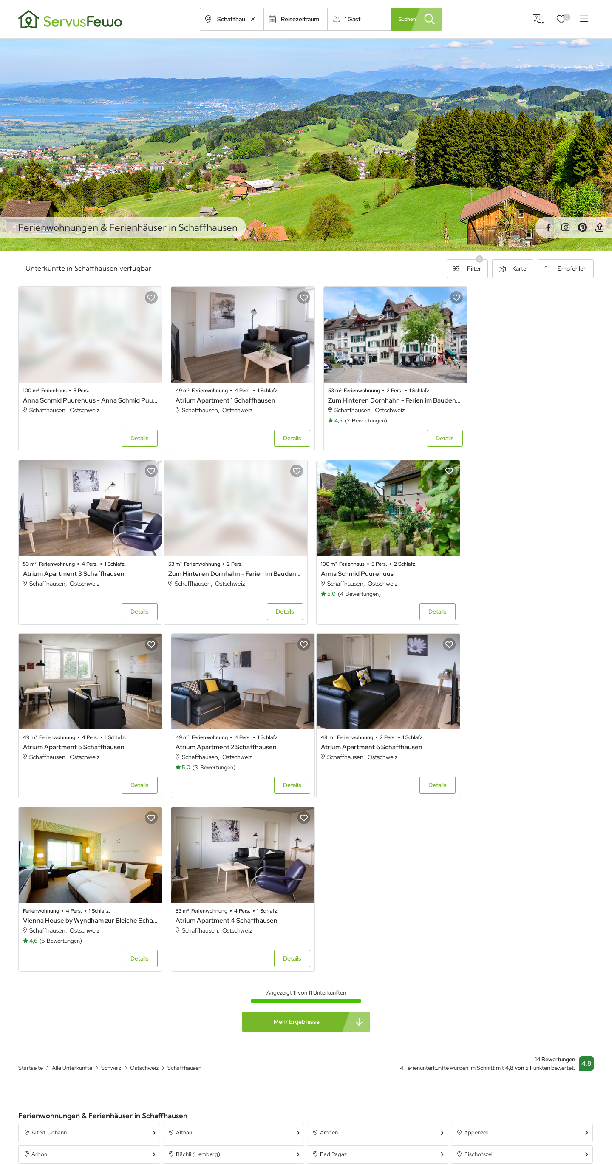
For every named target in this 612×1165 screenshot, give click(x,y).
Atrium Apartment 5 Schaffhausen (365, 565)
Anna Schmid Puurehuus (205, 565)
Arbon (39, 967)
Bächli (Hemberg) (198, 967)
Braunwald (44, 989)
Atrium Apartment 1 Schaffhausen (219, 396)
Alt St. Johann (49, 946)
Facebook (548, 227)
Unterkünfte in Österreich (270, 1149)
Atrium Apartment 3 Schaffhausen (511, 396)
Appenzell (476, 946)
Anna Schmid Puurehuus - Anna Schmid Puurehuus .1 (87, 396)
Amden (329, 946)
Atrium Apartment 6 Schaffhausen (74, 734)
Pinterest (582, 227)
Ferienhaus (405, 1118)
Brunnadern (334, 989)
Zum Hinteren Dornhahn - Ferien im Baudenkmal (379, 396)
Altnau (184, 946)
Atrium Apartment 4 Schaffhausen (366, 734)
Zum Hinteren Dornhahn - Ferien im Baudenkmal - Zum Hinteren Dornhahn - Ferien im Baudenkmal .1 (87, 565)
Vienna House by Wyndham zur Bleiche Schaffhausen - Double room (233, 734)
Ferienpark (405, 1149)
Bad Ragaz (333, 967)
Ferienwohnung (412, 1133)
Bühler (472, 989)
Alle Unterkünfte (258, 1118)
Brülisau (186, 989)
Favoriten (566, 17)
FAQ (538, 19)
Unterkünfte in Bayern (265, 1133)
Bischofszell (479, 967)
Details (133, 434)
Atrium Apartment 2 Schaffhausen (511, 565)
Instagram (565, 227)
